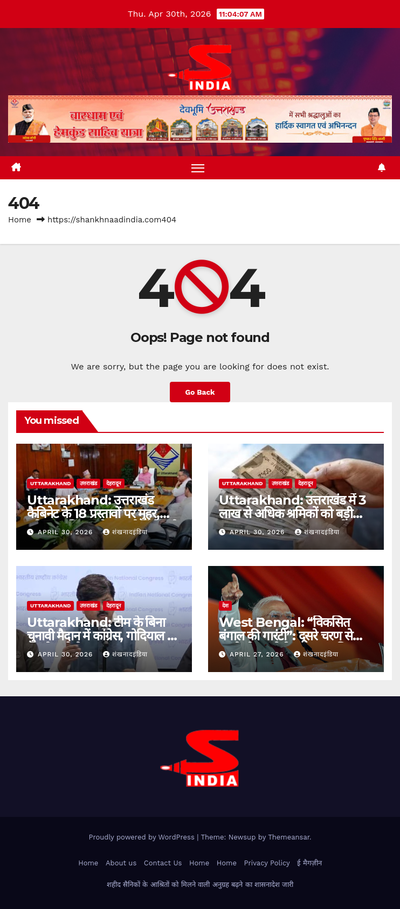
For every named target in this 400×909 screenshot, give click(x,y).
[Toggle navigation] (197, 168)
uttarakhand (50, 483)
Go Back (200, 392)
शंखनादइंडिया (125, 532)
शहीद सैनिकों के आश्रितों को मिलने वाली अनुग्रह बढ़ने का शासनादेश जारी (200, 884)
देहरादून (113, 483)
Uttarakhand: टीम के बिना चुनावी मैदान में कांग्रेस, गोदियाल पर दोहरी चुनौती (103, 635)
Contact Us (163, 863)
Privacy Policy (266, 863)
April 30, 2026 (66, 532)
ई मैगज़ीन (309, 863)
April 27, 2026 (258, 654)
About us (121, 863)
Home (19, 220)
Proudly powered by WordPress (142, 837)
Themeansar (288, 837)
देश (225, 606)
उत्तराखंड (88, 483)
